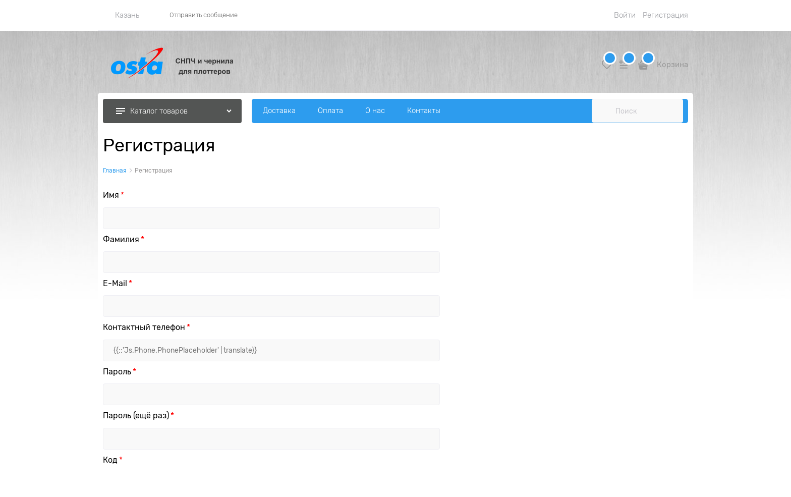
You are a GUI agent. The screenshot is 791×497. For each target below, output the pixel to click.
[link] (121, 15)
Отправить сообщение (204, 15)
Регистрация (665, 15)
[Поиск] (603, 111)
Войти (625, 15)
